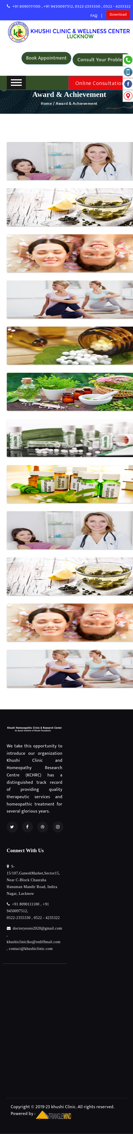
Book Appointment (46, 57)
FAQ (93, 15)
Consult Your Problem (102, 59)
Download (118, 13)
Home (46, 103)
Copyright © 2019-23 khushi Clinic (43, 1107)
